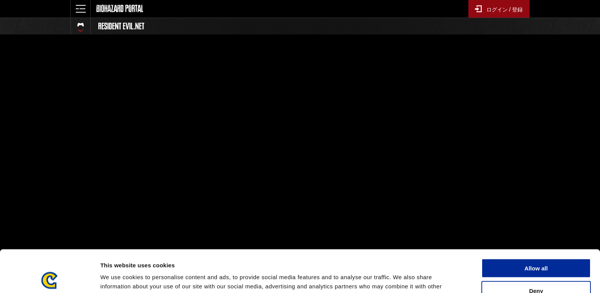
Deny (536, 248)
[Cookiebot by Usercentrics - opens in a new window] (49, 278)
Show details (401, 278)
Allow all (536, 226)
